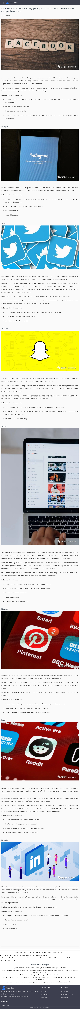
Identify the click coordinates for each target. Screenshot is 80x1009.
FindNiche (44, 997)
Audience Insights (67, 994)
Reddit (32, 952)
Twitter (25, 952)
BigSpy (43, 991)
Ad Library (64, 997)
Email (44, 952)
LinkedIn (56, 952)
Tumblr (38, 952)
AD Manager (65, 991)
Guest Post (5, 1005)
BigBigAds (44, 994)
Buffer (50, 952)
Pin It (62, 952)
